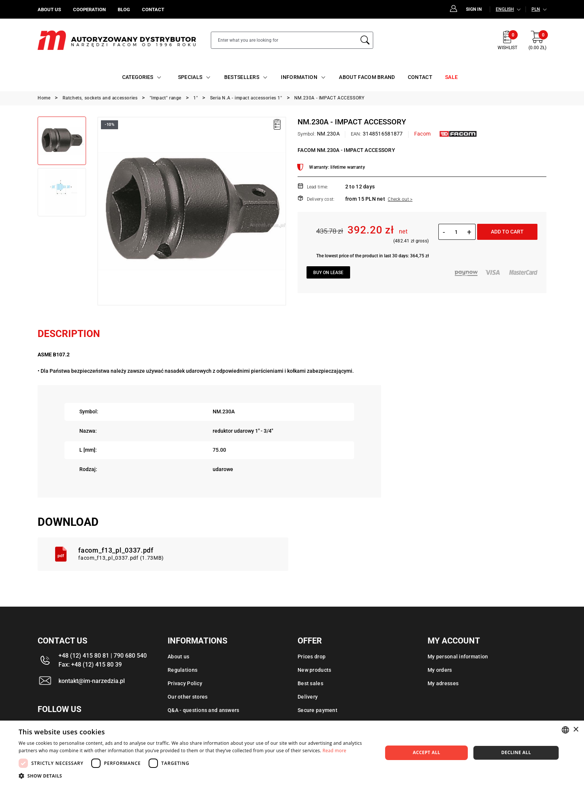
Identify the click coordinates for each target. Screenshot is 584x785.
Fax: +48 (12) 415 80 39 (90, 664)
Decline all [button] (516, 752)
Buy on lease (328, 272)
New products (314, 670)
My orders (440, 670)
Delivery (308, 697)
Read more (334, 750)
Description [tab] (69, 333)
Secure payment (317, 710)
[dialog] (292, 753)
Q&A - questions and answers (203, 710)
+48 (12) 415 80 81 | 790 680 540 (102, 655)
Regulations (182, 670)
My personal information (458, 657)
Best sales (310, 683)
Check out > (400, 199)
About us (178, 657)
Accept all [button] (426, 752)
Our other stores (187, 697)
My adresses (443, 683)
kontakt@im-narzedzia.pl (91, 680)
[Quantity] (456, 232)
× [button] (575, 729)
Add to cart (507, 232)
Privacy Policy (185, 683)
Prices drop (312, 657)
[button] (195, 775)
